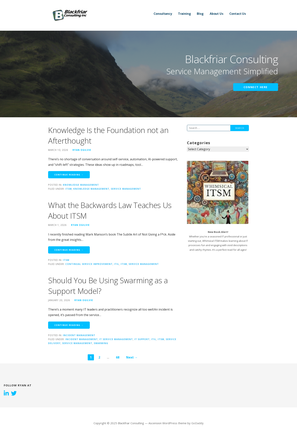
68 (117, 357)
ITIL (116, 263)
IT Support (142, 339)
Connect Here (256, 87)
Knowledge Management (81, 184)
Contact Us (237, 14)
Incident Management (79, 335)
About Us (216, 14)
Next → (132, 357)
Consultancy (163, 14)
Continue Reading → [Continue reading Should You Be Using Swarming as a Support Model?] (69, 325)
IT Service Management (116, 339)
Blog (200, 14)
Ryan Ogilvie (82, 149)
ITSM (68, 188)
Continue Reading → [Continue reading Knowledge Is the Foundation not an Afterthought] (69, 174)
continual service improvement (89, 263)
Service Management (126, 188)
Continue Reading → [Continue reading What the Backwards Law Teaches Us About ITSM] (69, 249)
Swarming (101, 343)
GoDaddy (197, 423)
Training (184, 14)
